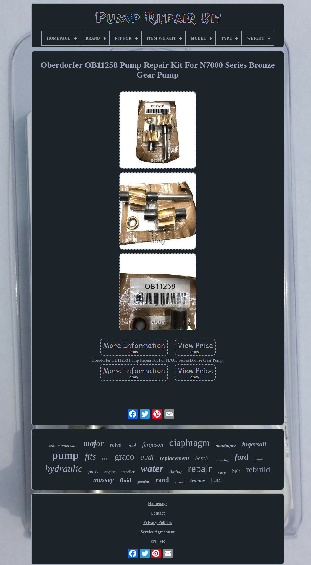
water (152, 468)
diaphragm (189, 442)
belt (236, 471)
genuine (143, 481)
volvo (115, 445)
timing (175, 471)
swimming (221, 460)
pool (132, 445)
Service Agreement (158, 532)
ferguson (152, 444)
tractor (197, 481)
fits (90, 456)
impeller (128, 472)
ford (241, 457)
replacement (174, 458)
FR (162, 541)
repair (200, 468)
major (94, 443)
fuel (216, 480)
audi (147, 457)
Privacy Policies (157, 522)
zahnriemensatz (63, 445)
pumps (222, 472)
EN (153, 541)
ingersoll (254, 444)
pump (65, 455)
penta (259, 459)
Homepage (157, 503)
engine (109, 472)
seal (105, 459)
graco (124, 456)
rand (162, 480)
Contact (157, 513)
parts (93, 471)
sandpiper (226, 445)
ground (179, 482)
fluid (125, 480)
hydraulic (64, 468)
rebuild (258, 469)
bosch (201, 458)
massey (103, 480)
